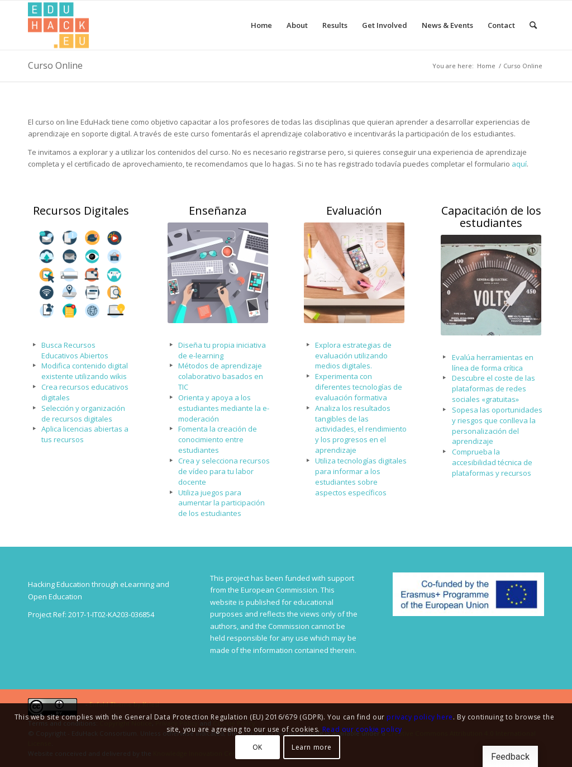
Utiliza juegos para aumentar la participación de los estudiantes (221, 503)
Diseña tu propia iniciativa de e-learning (222, 350)
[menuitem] (261, 25)
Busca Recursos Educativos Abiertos (74, 350)
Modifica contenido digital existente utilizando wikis (84, 371)
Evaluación (354, 210)
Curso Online (55, 65)
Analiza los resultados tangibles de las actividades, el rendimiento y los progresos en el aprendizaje (361, 429)
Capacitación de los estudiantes (491, 216)
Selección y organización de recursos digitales (83, 413)
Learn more (312, 747)
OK (257, 747)
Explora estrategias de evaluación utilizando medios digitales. (353, 355)
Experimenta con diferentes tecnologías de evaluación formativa (358, 387)
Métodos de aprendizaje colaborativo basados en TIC (220, 376)
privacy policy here (419, 717)
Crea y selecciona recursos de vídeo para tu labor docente (224, 471)
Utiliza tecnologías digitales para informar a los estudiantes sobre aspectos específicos (361, 477)
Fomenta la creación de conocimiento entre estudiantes (217, 439)
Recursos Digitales (81, 210)
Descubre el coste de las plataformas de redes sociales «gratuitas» (493, 388)
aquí (519, 164)
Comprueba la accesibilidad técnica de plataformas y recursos (492, 462)
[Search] (533, 25)
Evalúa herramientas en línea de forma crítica (492, 362)
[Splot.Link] (58, 25)
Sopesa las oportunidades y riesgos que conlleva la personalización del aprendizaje (497, 426)
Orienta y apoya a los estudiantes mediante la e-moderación (223, 408)
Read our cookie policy (362, 729)
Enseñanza (217, 210)
